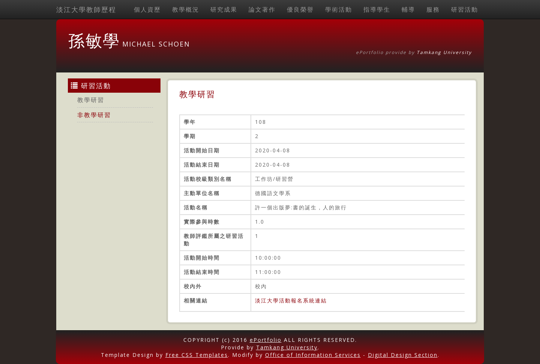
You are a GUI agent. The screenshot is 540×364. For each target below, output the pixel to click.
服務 (433, 9)
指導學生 (376, 9)
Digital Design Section (403, 354)
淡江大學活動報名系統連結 (291, 300)
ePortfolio (266, 339)
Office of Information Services (313, 354)
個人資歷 (147, 9)
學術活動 (338, 9)
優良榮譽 (300, 9)
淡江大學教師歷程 (86, 9)
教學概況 (185, 9)
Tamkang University (444, 52)
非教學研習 (94, 115)
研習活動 (464, 9)
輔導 (408, 9)
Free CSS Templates (196, 354)
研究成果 (223, 9)
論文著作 (262, 9)
